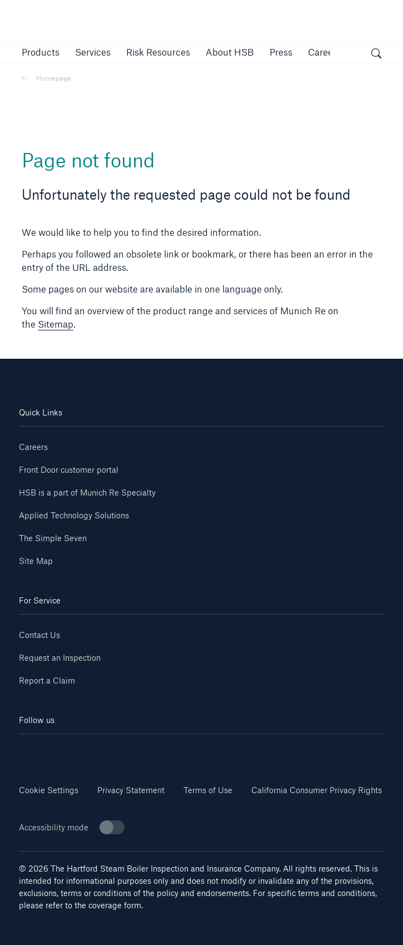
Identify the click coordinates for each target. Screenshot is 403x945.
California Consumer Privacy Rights (316, 790)
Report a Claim (47, 680)
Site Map (36, 561)
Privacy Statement (131, 790)
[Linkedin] (49, 751)
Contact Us (39, 635)
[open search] (376, 55)
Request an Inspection (60, 657)
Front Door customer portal (68, 469)
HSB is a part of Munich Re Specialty (87, 492)
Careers (33, 447)
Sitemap (55, 324)
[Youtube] (110, 751)
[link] (158, 52)
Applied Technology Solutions (74, 515)
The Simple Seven (53, 538)
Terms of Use (207, 790)
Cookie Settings (48, 790)
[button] (40, 52)
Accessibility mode (72, 827)
